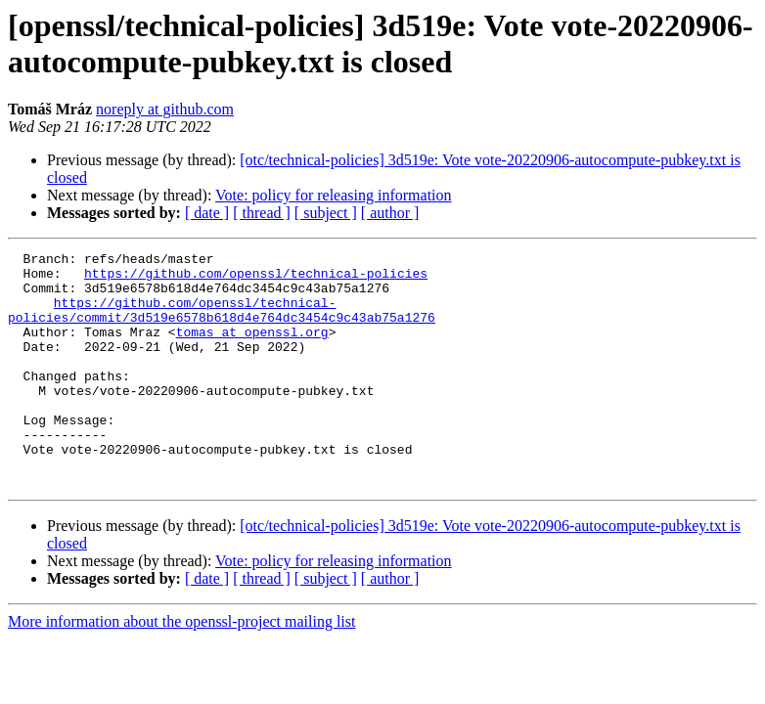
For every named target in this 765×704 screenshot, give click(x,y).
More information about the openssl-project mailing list (181, 668)
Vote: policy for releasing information (333, 195)
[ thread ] (262, 212)
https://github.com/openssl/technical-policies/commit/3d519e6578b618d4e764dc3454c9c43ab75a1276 (221, 322)
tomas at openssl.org (252, 349)
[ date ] (207, 212)
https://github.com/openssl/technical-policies (256, 278)
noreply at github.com (165, 109)
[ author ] (390, 212)
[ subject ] (325, 212)
